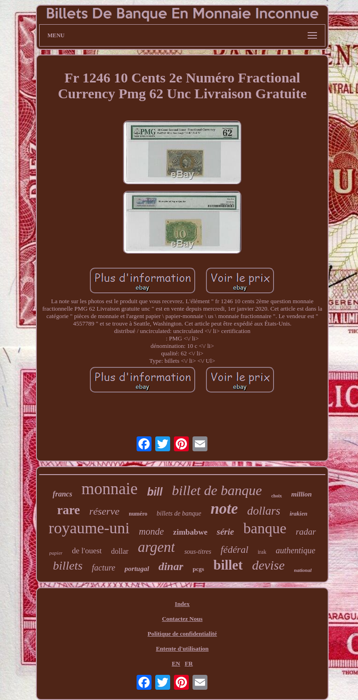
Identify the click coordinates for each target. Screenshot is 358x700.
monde (151, 531)
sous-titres (197, 551)
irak (262, 552)
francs (62, 494)
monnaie (110, 489)
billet (228, 564)
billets (68, 565)
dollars (263, 510)
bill (154, 492)
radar (306, 532)
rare (68, 510)
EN (176, 663)
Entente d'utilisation (182, 648)
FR (189, 663)
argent (156, 547)
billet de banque (217, 490)
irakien (298, 513)
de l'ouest (87, 550)
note (224, 508)
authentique (295, 550)
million (301, 494)
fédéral (234, 549)
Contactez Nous (182, 618)
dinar (170, 566)
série (225, 532)
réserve (104, 511)
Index (182, 603)
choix (276, 495)
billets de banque (179, 513)
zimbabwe (190, 532)
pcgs (198, 568)
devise (268, 565)
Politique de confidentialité (182, 633)
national (303, 570)
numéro (138, 513)
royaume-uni (89, 528)
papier (56, 553)
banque (264, 528)
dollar (119, 551)
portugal (136, 568)
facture (103, 567)
